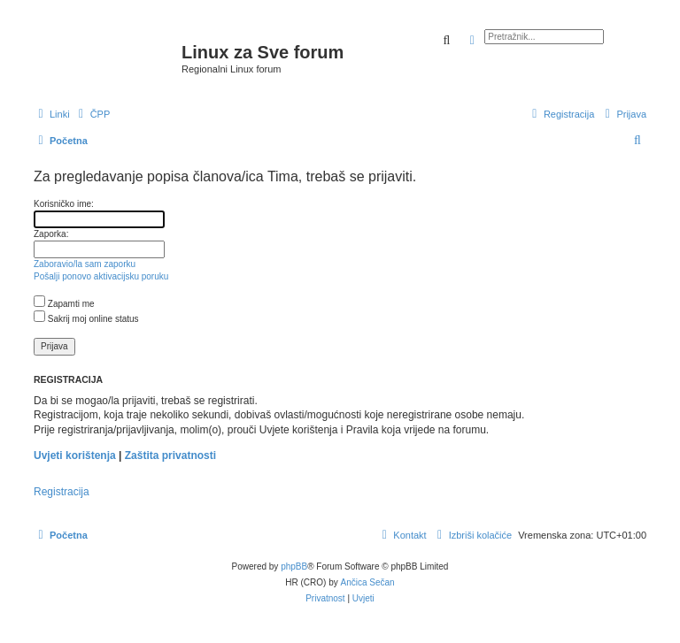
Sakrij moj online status (86, 319)
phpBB (294, 566)
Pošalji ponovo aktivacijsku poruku (101, 276)
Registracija (61, 492)
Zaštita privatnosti (170, 455)
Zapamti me (64, 304)
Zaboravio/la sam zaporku (84, 264)
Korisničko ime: (64, 204)
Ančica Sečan (368, 582)
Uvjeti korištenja (75, 455)
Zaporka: (51, 234)
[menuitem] (92, 114)
